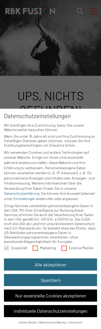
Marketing (44, 248)
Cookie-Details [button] (28, 322)
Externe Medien (78, 248)
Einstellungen (24, 198)
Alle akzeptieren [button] (50, 264)
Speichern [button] (50, 280)
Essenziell (15, 248)
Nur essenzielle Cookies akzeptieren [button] (50, 295)
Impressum (75, 322)
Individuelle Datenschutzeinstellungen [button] (50, 311)
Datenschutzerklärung (21, 193)
